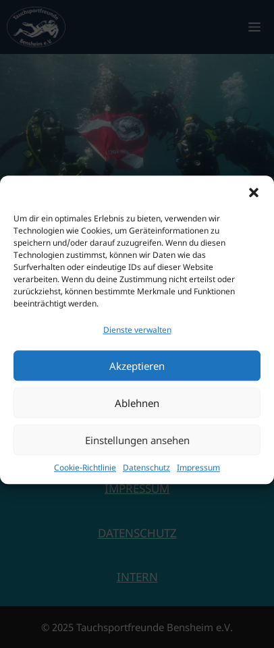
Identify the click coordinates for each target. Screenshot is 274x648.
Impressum (198, 475)
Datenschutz (146, 475)
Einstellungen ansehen (137, 448)
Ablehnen (137, 411)
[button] (254, 200)
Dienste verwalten (137, 338)
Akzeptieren (137, 374)
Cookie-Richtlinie (85, 475)
